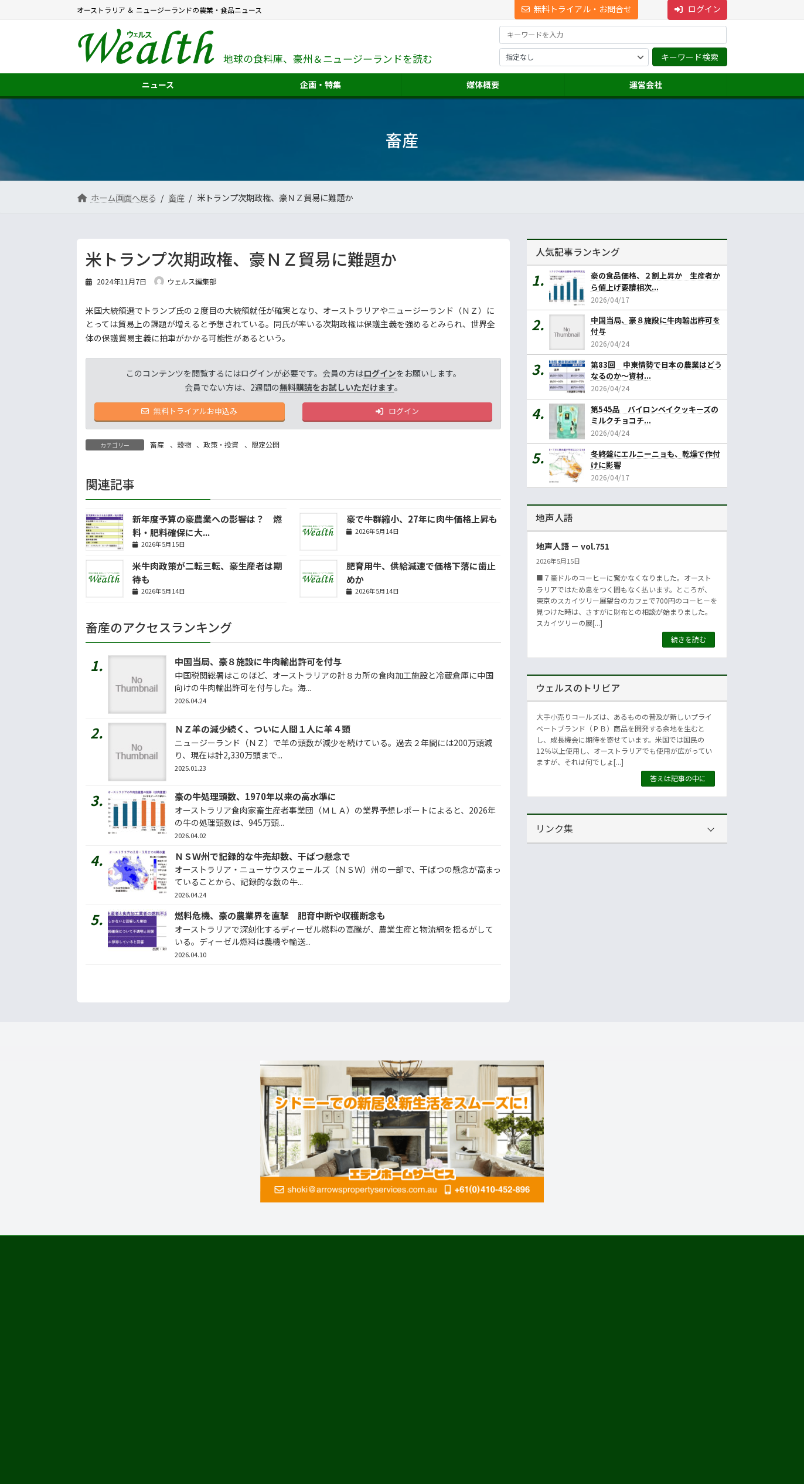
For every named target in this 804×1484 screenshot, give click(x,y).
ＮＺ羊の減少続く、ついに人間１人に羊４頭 (262, 731)
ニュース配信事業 (564, 1378)
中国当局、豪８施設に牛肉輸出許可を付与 (258, 664)
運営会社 (543, 1294)
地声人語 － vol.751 (572, 546)
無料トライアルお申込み (189, 412)
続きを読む (688, 639)
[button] (179, 1321)
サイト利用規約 (112, 1248)
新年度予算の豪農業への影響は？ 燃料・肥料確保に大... (207, 528)
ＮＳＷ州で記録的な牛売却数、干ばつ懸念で (262, 858)
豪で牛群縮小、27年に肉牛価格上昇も (422, 521)
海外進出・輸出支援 (567, 1336)
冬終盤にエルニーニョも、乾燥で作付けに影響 (655, 459)
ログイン (379, 373)
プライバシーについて (194, 1248)
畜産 (157, 446)
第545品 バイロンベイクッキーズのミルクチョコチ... (654, 415)
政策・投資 (221, 446)
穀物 (184, 446)
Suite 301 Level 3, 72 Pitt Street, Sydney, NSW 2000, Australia (179, 1353)
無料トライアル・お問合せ (577, 9)
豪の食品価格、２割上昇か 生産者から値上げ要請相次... (655, 281)
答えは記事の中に (678, 778)
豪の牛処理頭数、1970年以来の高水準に (255, 798)
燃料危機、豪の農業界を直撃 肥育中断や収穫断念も (280, 918)
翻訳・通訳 (553, 1358)
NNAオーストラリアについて (581, 1399)
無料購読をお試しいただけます (337, 387)
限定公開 (265, 446)
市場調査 (550, 1315)
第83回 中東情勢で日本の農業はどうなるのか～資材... (656, 370)
